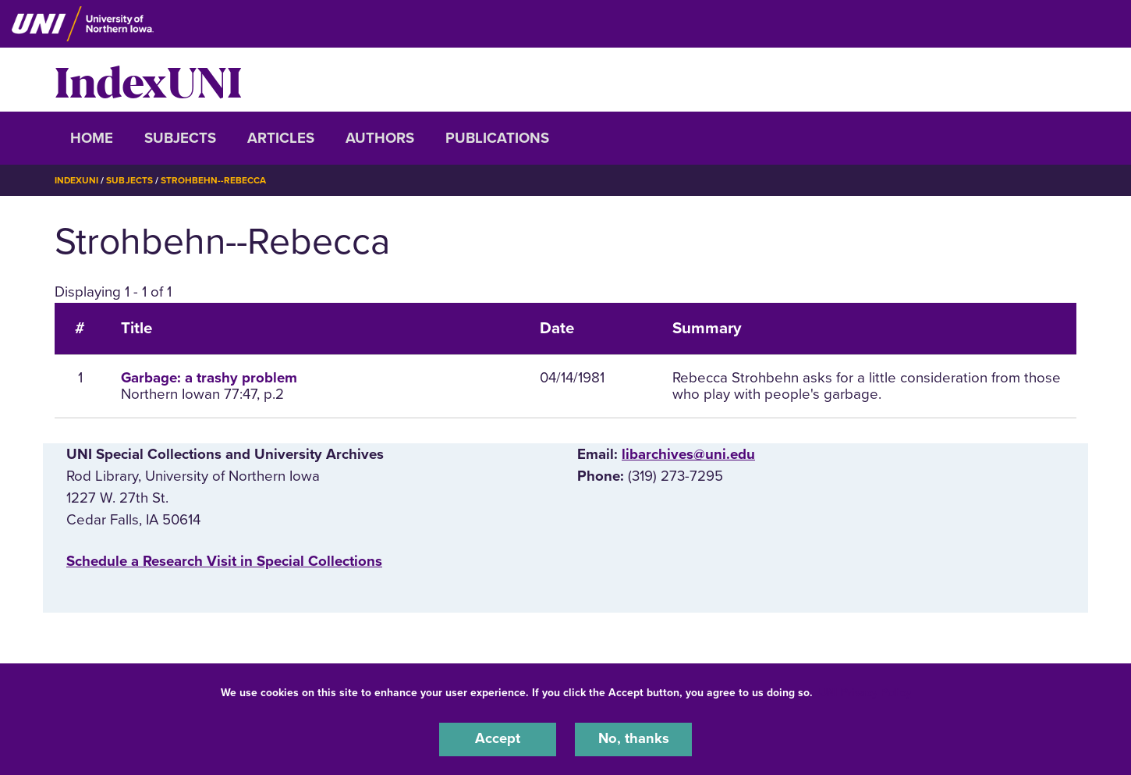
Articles (280, 138)
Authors (380, 138)
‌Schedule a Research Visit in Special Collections (224, 560)
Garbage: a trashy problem (209, 377)
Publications (497, 138)
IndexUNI (148, 79)
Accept (497, 739)
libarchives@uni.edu (688, 454)
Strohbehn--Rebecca (214, 180)
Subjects (180, 138)
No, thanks (633, 739)
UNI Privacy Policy (865, 692)
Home (91, 138)
